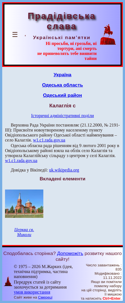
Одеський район (62, 95)
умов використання (32, 292)
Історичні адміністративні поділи (62, 115)
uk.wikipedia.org (64, 170)
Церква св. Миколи (24, 232)
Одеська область (62, 85)
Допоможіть (70, 253)
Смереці (45, 297)
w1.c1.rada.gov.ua (49, 140)
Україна (62, 74)
